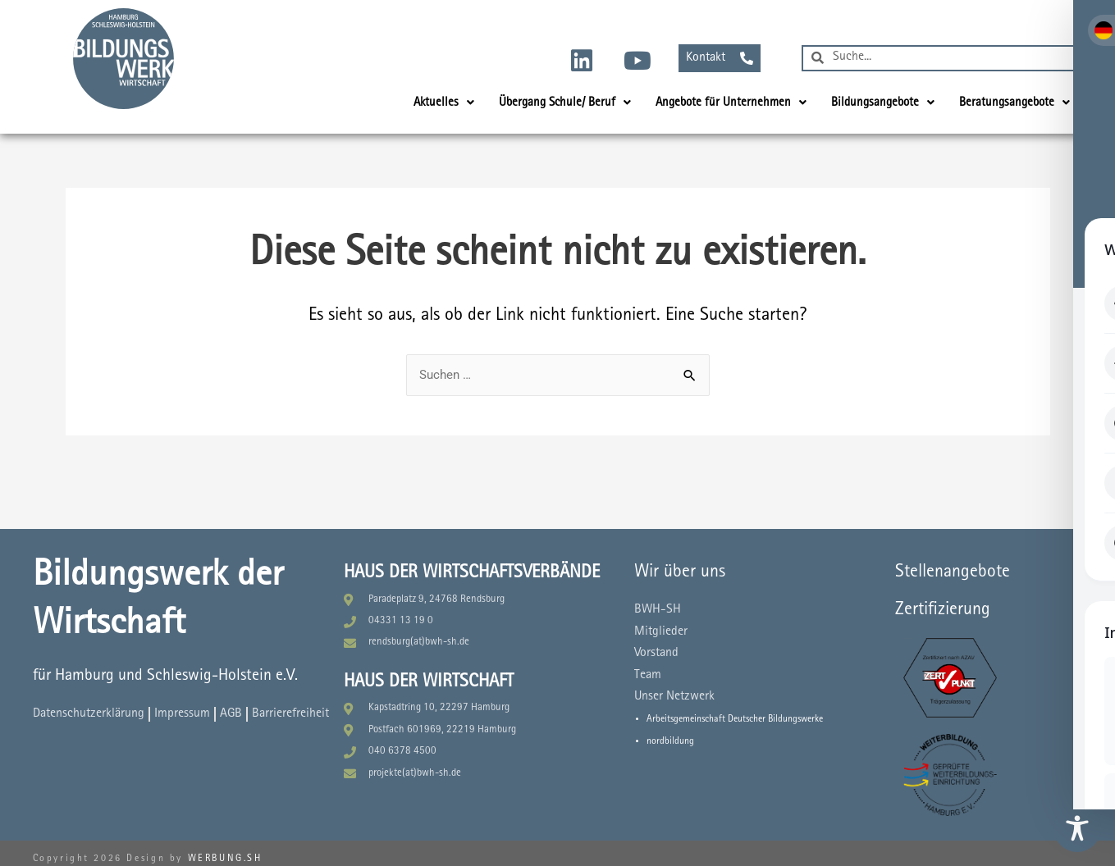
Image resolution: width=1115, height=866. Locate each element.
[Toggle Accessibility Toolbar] (1077, 828)
